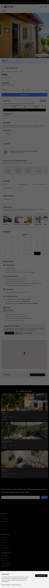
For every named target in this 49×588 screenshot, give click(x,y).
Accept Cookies (41, 575)
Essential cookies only (16, 584)
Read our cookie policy (6, 584)
